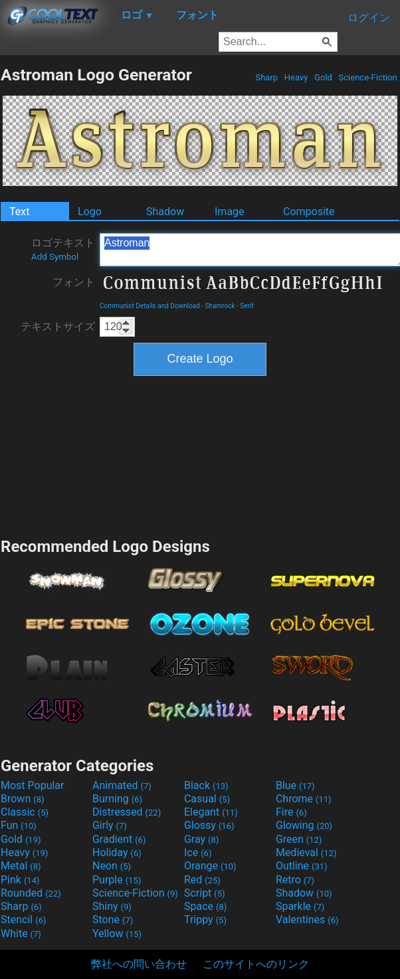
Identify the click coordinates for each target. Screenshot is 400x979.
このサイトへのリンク (256, 964)
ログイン (369, 17)
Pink (20, 879)
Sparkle (300, 906)
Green (299, 839)
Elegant (211, 812)
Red (202, 879)
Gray (201, 839)
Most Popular (32, 785)
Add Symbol (54, 257)
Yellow (117, 933)
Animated (121, 785)
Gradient (119, 839)
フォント (73, 282)
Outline (302, 865)
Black (206, 785)
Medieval (306, 852)
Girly (109, 825)
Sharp (266, 77)
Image (230, 211)
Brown (22, 798)
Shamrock (220, 306)
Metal (21, 865)
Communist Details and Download (150, 306)
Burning (117, 798)
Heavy (296, 77)
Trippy (205, 919)
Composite (309, 211)
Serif (247, 306)
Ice (197, 852)
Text (19, 211)
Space (205, 906)
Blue (295, 785)
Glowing (304, 825)
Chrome (304, 798)
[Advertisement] (200, 455)
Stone (112, 919)
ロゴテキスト (63, 249)
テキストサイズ (58, 326)
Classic (25, 812)
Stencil (23, 919)
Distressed (126, 812)
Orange (210, 865)
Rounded (31, 893)
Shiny (112, 906)
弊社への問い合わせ (139, 964)
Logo (90, 211)
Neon (111, 865)
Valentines (307, 919)
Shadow (165, 211)
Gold (323, 77)
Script (204, 893)
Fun (19, 825)
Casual (207, 798)
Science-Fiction (367, 77)
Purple (116, 879)
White (21, 933)
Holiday (117, 852)
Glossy (209, 825)
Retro (295, 879)
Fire (291, 812)
